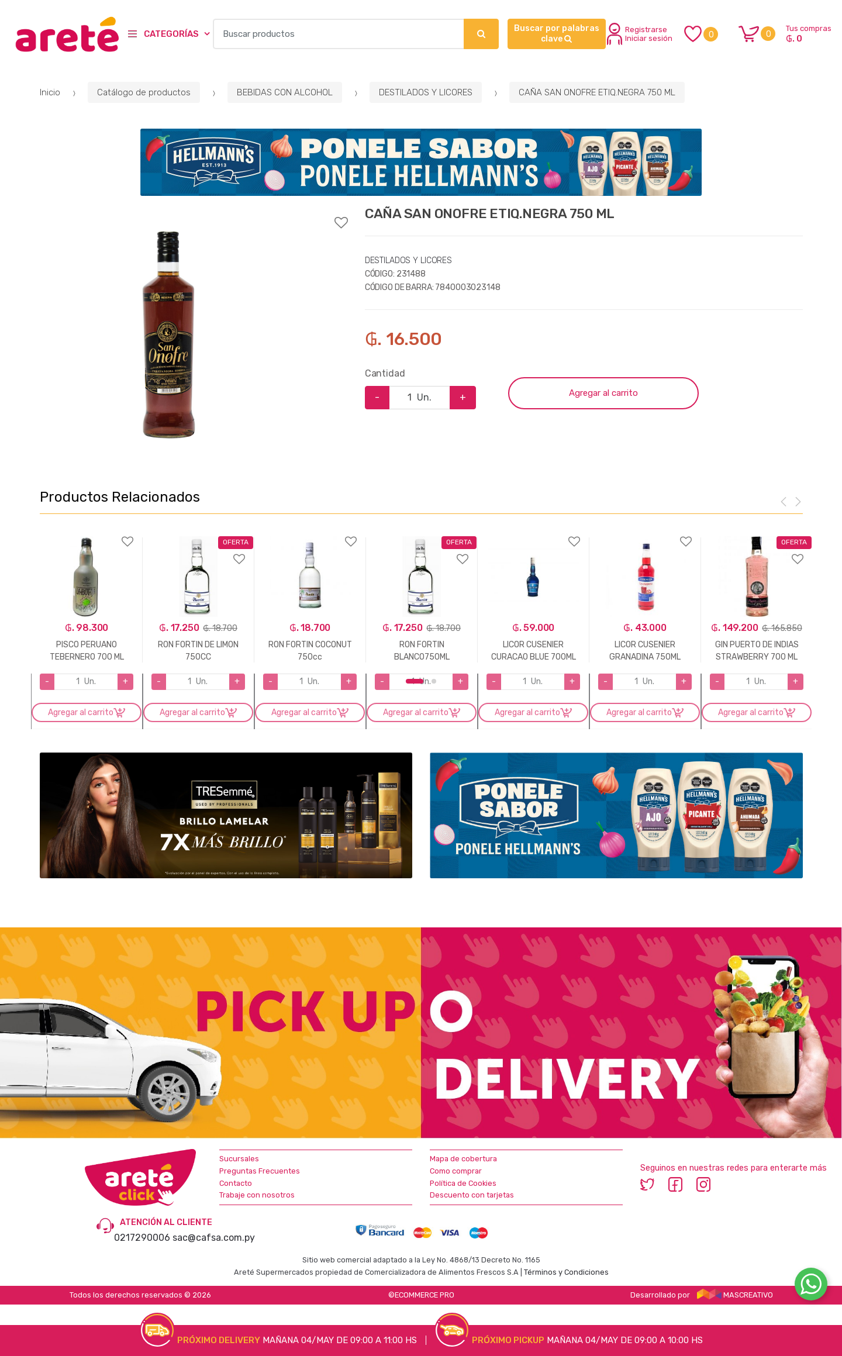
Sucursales (239, 1158)
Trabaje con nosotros (257, 1195)
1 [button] (414, 681)
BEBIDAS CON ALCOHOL (285, 92)
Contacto (235, 1183)
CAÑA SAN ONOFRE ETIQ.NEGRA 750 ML (597, 92)
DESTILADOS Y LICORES (425, 92)
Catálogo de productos (144, 92)
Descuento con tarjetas (472, 1195)
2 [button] (434, 681)
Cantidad (385, 373)
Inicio (50, 92)
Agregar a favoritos (193, 215)
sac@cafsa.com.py (213, 1237)
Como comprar (456, 1171)
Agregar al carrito (603, 393)
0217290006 (142, 1237)
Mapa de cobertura (463, 1158)
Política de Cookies (463, 1183)
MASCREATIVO (735, 1295)
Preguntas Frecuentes (259, 1171)
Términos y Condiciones (566, 1272)
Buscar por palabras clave (556, 33)
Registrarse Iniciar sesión (639, 34)
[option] (168, 336)
